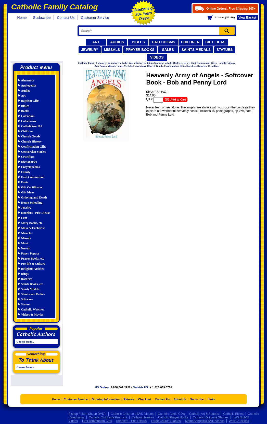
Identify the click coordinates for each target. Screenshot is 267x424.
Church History (31, 141)
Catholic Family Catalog (39, 42)
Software (27, 299)
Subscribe (197, 400)
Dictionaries (29, 162)
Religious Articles (32, 269)
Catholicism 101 (31, 126)
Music (25, 243)
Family (25, 172)
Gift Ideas (215, 42)
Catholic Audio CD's (171, 415)
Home (22, 18)
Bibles (138, 42)
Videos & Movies (32, 314)
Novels (25, 248)
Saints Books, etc (32, 284)
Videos (157, 57)
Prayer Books (140, 50)
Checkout (144, 400)
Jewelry (89, 50)
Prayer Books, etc (32, 258)
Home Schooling (32, 202)
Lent (24, 218)
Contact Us (65, 18)
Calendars (28, 116)
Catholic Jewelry (143, 418)
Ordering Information (106, 400)
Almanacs (27, 80)
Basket (247, 17)
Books (25, 111)
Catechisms (163, 42)
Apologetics (28, 85)
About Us (180, 400)
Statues (225, 50)
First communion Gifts (97, 422)
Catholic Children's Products (108, 418)
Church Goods (30, 136)
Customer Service (95, 18)
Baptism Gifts (30, 101)
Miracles (27, 233)
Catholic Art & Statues (204, 415)
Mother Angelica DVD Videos (205, 422)
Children (190, 42)
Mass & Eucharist (33, 228)
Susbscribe (42, 18)
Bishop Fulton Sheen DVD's (87, 415)
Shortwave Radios (33, 294)
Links (211, 400)
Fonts (25, 182)
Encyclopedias (30, 167)
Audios (117, 42)
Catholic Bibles (233, 415)
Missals (112, 50)
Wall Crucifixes (239, 422)
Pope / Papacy (30, 253)
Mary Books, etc (32, 223)
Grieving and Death (34, 197)
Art (96, 42)
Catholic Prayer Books (173, 418)
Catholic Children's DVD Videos (132, 415)
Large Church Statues (166, 422)
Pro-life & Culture (33, 263)
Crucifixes (28, 157)
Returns (129, 400)
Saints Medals (196, 50)
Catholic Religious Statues (210, 418)
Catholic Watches (32, 309)
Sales (168, 50)
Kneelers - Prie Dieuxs (35, 213)
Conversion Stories (33, 151)
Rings (25, 274)
